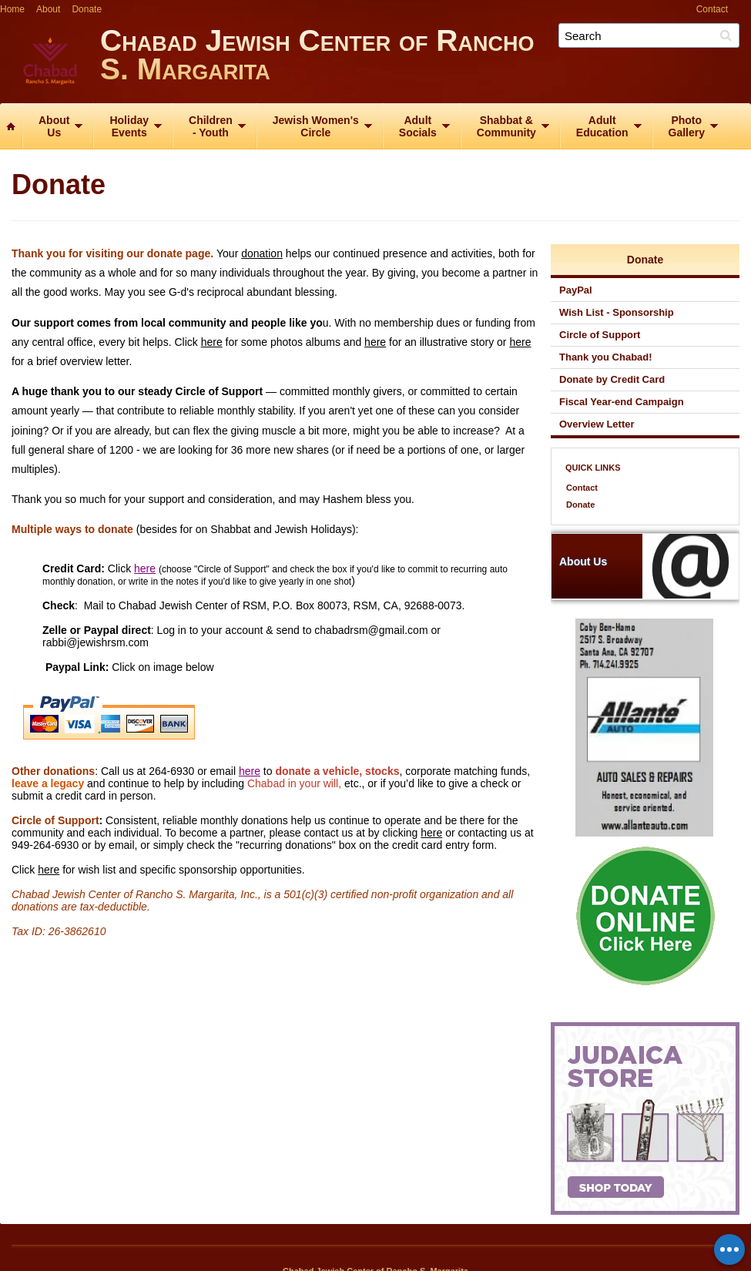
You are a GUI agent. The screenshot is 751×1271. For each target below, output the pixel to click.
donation (262, 253)
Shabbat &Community (506, 126)
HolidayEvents (129, 126)
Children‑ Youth (211, 126)
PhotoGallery (687, 126)
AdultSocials (418, 126)
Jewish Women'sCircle (316, 126)
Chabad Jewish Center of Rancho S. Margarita (425, 60)
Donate (87, 9)
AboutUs (54, 126)
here (212, 342)
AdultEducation (602, 126)
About (48, 9)
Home (12, 9)
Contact (712, 9)
